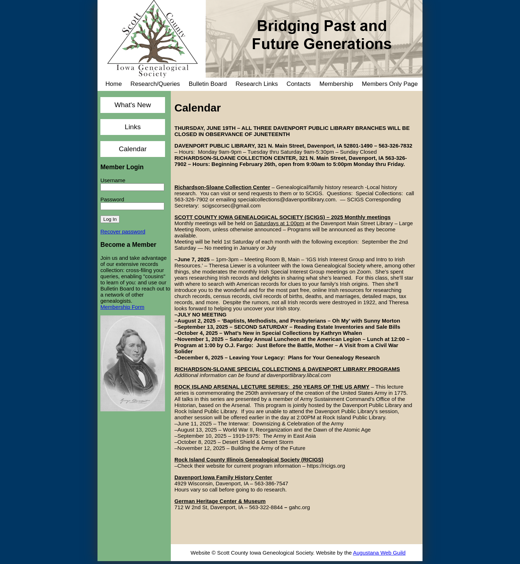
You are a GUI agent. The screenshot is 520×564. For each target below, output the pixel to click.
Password (112, 199)
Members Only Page (390, 83)
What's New (132, 105)
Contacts (298, 83)
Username (112, 180)
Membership (336, 83)
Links (132, 127)
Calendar (133, 149)
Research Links (256, 83)
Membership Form (122, 307)
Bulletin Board (207, 83)
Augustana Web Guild (379, 553)
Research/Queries (155, 83)
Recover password (122, 231)
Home (113, 83)
